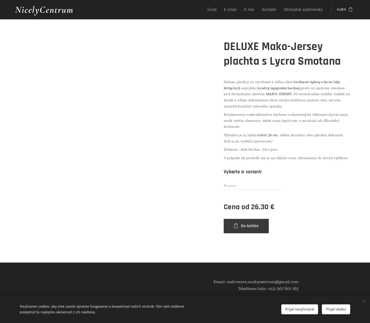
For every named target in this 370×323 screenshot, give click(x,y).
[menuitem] (222, 10)
